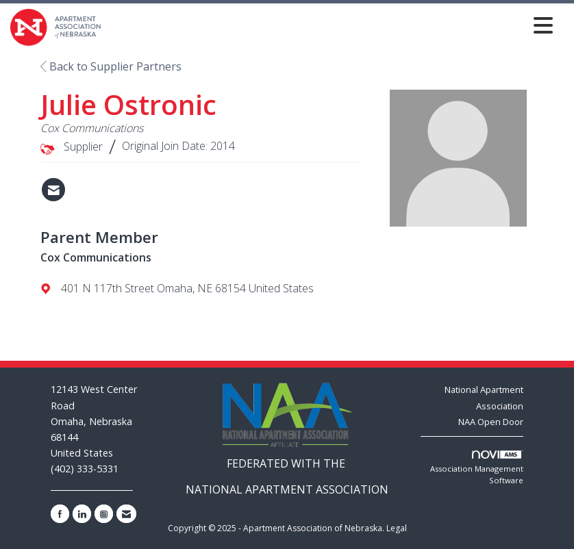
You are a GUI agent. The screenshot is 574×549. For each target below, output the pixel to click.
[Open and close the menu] (330, 25)
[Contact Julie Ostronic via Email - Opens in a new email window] (53, 190)
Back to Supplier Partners (111, 66)
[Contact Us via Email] (126, 514)
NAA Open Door (490, 422)
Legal (396, 528)
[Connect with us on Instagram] (104, 514)
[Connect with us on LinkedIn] (82, 514)
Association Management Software (476, 468)
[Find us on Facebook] (60, 514)
